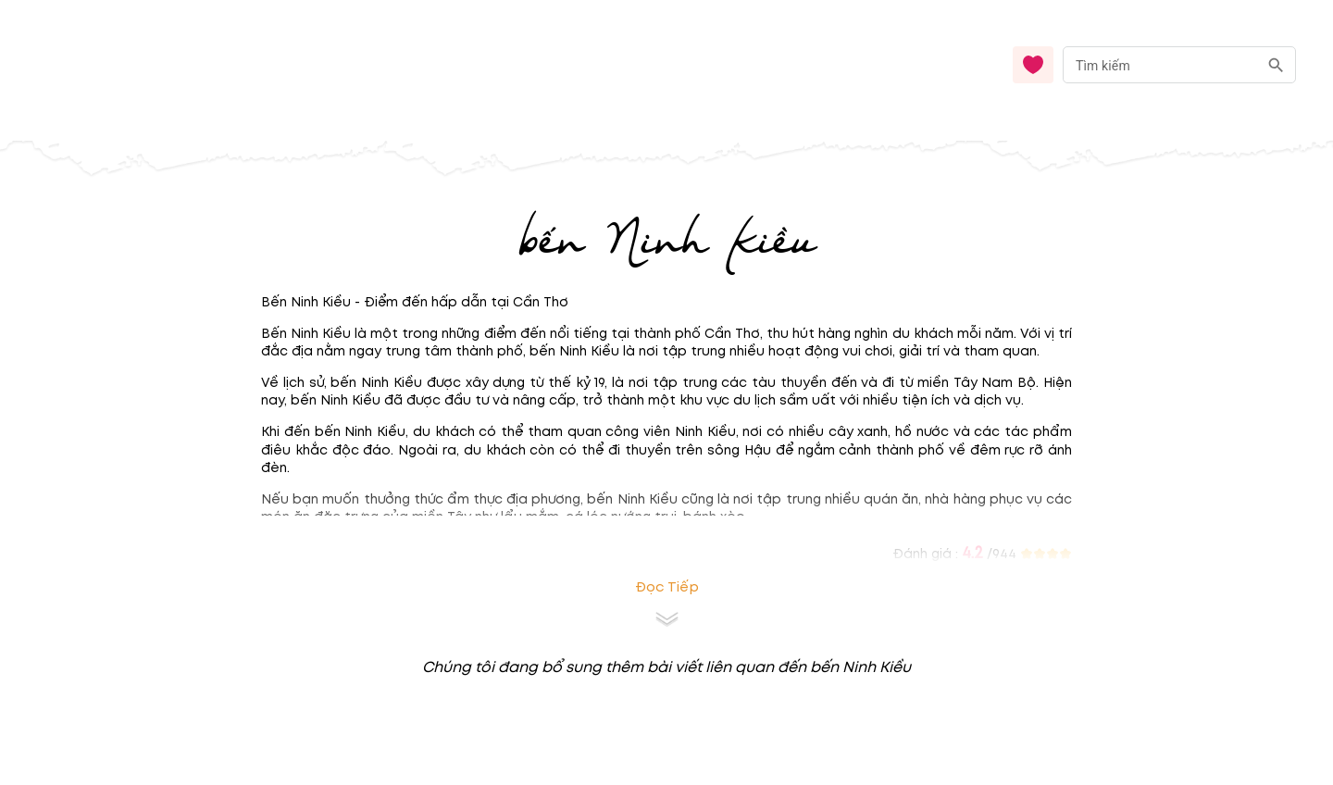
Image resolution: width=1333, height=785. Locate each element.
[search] (1276, 65)
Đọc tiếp (667, 587)
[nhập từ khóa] (1160, 64)
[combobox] (1179, 65)
